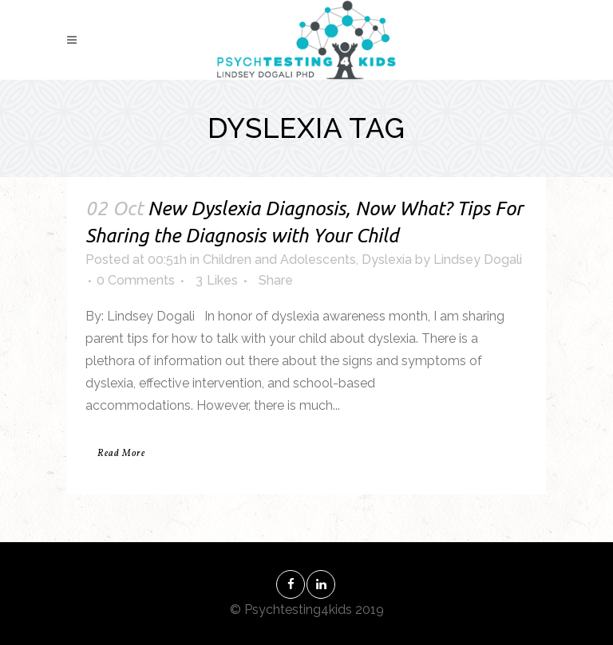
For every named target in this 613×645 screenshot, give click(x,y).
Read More (121, 453)
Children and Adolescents (279, 259)
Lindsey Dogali (477, 259)
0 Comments (136, 280)
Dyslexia (387, 259)
